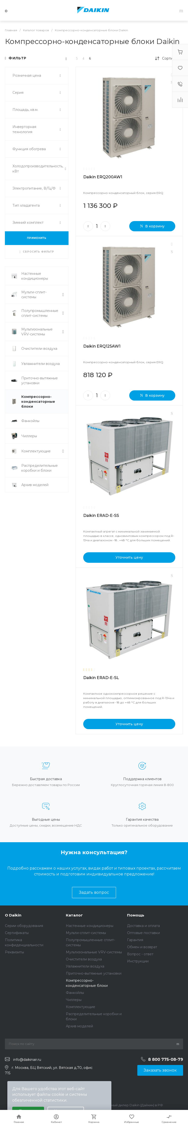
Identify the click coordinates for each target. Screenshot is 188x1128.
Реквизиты (14, 952)
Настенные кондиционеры (89, 926)
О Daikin (13, 915)
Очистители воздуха (84, 959)
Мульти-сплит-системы (86, 933)
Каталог (74, 915)
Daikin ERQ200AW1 (102, 177)
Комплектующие (80, 1007)
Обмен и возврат (142, 947)
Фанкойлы (75, 992)
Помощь (135, 915)
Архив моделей (79, 1026)
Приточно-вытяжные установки (93, 973)
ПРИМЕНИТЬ (37, 238)
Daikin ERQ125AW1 (101, 346)
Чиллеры (74, 1000)
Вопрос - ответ (140, 954)
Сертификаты (17, 933)
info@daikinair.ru (27, 1059)
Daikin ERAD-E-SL (101, 677)
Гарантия (135, 940)
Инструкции (138, 961)
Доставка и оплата (143, 926)
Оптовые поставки (143, 933)
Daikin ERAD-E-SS (101, 515)
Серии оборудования (24, 926)
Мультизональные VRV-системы (94, 952)
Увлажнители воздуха (85, 966)
